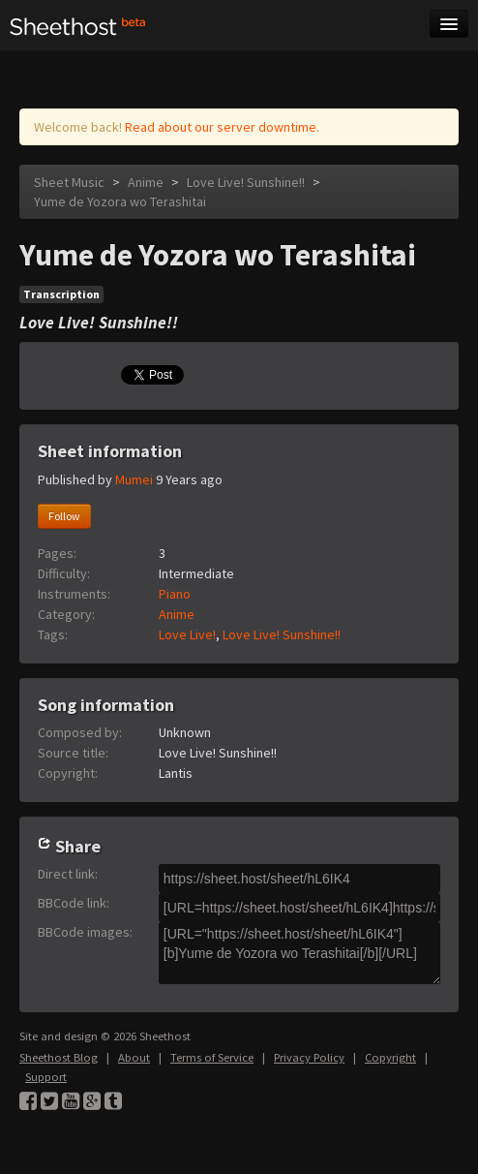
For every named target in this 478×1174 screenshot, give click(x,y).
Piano (175, 593)
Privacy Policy (309, 1057)
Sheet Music (69, 182)
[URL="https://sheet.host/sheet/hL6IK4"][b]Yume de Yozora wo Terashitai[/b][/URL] (299, 953)
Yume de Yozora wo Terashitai (120, 201)
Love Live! (187, 634)
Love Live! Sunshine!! (246, 182)
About (134, 1057)
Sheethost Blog (58, 1057)
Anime (146, 182)
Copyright (390, 1057)
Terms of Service (212, 1057)
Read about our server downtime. (222, 127)
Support (46, 1076)
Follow (64, 516)
